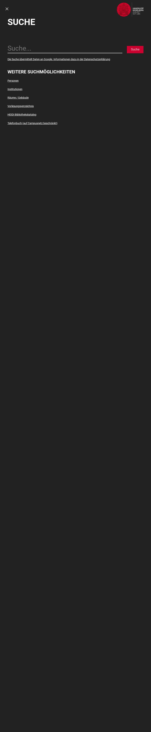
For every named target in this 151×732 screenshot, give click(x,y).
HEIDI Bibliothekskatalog (22, 114)
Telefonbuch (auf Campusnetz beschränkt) (32, 123)
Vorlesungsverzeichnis (21, 106)
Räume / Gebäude (18, 97)
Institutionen (15, 89)
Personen (13, 80)
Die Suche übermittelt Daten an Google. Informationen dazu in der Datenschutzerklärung (59, 59)
